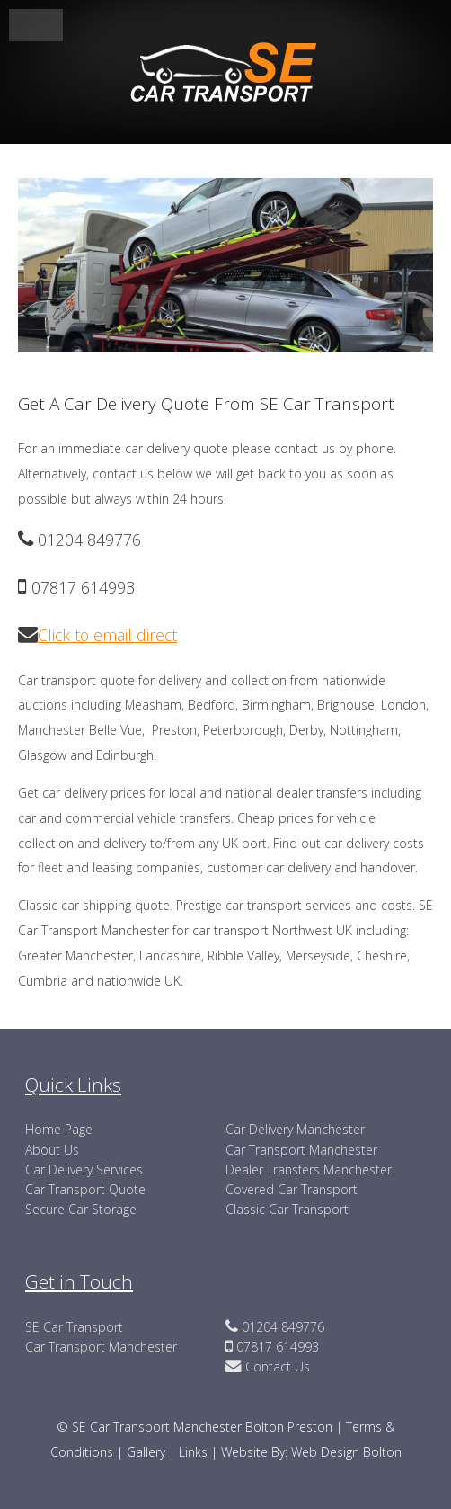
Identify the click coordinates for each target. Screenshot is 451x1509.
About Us (52, 1149)
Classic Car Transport (287, 1209)
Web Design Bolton (346, 1451)
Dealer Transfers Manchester (309, 1169)
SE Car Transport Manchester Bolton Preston (202, 1426)
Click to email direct (107, 635)
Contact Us (276, 1366)
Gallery (148, 1451)
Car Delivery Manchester (295, 1129)
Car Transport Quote (85, 1189)
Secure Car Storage (81, 1209)
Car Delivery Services (84, 1169)
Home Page (59, 1129)
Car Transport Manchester (301, 1149)
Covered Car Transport (292, 1189)
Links (193, 1451)
